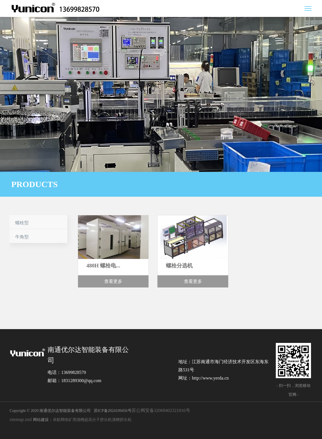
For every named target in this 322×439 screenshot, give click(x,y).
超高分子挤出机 (98, 420)
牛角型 (22, 236)
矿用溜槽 (76, 420)
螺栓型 (22, 222)
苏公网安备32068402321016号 (161, 410)
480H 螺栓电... (103, 266)
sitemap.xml (21, 419)
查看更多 (113, 281)
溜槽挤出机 (122, 420)
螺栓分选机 (179, 266)
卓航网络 (60, 420)
